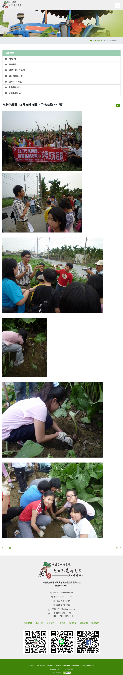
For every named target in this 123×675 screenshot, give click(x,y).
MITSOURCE (69, 669)
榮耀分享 (13, 59)
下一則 (117, 548)
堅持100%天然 (15, 81)
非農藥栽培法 (15, 87)
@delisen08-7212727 (63, 597)
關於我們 (28, 623)
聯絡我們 (95, 623)
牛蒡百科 (61, 623)
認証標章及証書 (16, 76)
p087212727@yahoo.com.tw (63, 609)
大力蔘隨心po (15, 93)
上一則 (5, 548)
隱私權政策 (56, 673)
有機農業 (98, 40)
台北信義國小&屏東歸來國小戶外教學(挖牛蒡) (112, 40)
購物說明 (84, 623)
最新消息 (50, 623)
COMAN (60, 669)
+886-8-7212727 (63, 601)
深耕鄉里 (13, 64)
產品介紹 (39, 623)
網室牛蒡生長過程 (17, 70)
